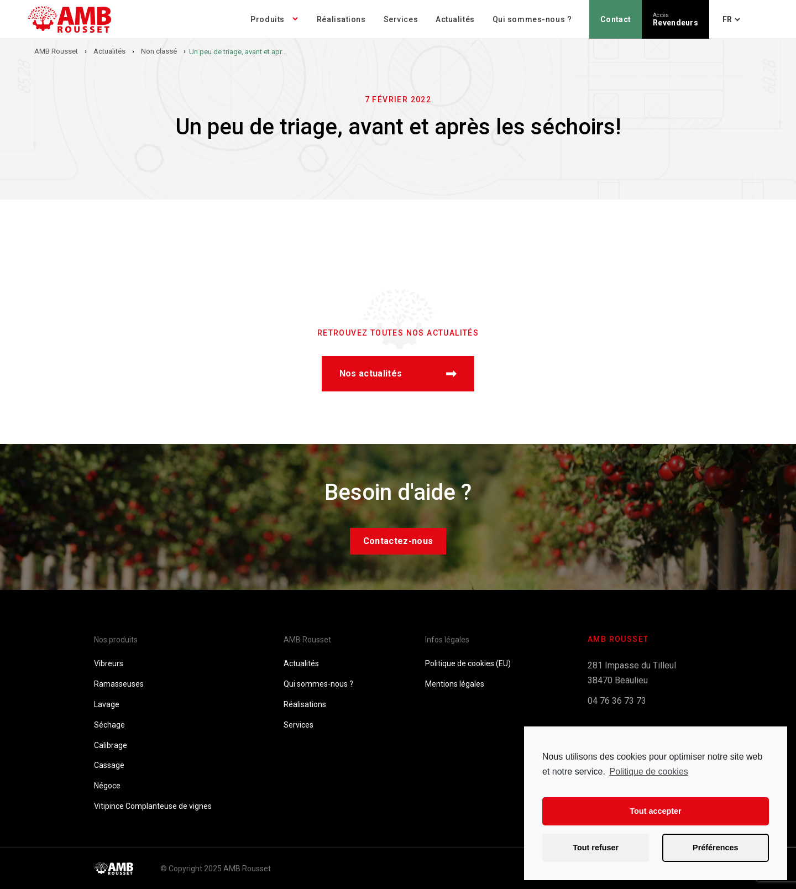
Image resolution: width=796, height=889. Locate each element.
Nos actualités (398, 373)
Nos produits (116, 639)
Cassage (109, 765)
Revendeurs (675, 19)
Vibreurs (108, 663)
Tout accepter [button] (655, 811)
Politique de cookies (648, 771)
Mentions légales (454, 683)
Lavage (106, 704)
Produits (267, 19)
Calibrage (110, 745)
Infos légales (447, 639)
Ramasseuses (119, 683)
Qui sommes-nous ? (532, 19)
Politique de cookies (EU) (468, 663)
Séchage (109, 724)
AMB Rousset (307, 639)
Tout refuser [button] (596, 847)
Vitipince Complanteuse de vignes (153, 806)
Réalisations (341, 19)
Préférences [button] (715, 847)
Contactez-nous (398, 541)
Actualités (455, 19)
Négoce (107, 785)
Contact (615, 19)
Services (401, 19)
